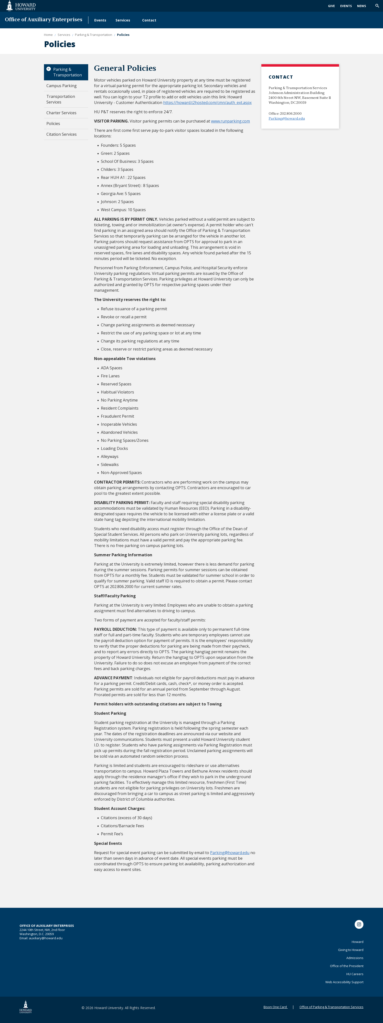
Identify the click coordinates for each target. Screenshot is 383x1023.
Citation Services (61, 134)
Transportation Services (60, 99)
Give (331, 6)
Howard (357, 942)
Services (123, 20)
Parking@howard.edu (287, 119)
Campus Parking (61, 85)
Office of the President (346, 966)
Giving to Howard (350, 950)
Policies (53, 123)
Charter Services (61, 112)
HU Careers (354, 974)
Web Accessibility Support (344, 982)
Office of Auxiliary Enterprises (43, 19)
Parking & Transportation (67, 72)
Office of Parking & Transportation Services (331, 1007)
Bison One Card (275, 1007)
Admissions (354, 958)
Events (346, 6)
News (361, 6)
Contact (149, 20)
